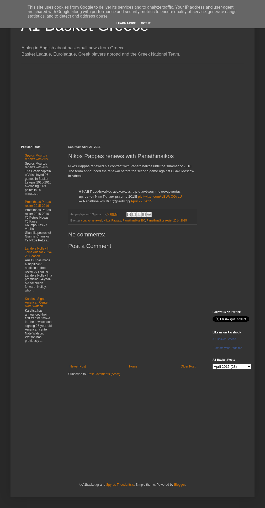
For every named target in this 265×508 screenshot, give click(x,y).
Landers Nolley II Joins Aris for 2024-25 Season (38, 252)
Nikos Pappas (112, 220)
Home (133, 366)
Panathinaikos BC (134, 220)
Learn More (126, 23)
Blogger (179, 485)
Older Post (188, 366)
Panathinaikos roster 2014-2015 (167, 220)
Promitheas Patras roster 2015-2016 (38, 203)
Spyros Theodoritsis (120, 485)
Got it (146, 23)
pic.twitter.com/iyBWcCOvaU (160, 196)
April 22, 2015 (141, 201)
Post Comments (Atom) (103, 374)
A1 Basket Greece (224, 339)
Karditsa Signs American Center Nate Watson (37, 302)
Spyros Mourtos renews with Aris (36, 157)
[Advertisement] (132, 100)
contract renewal (91, 220)
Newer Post (78, 366)
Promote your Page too (227, 347)
